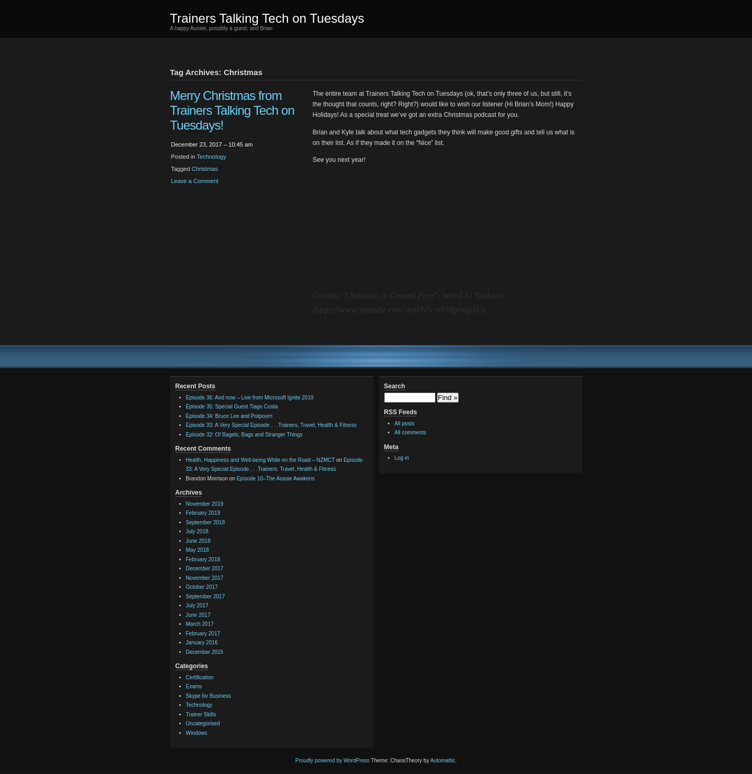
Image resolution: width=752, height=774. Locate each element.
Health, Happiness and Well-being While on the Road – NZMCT (260, 460)
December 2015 (205, 652)
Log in (402, 458)
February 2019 (203, 513)
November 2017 (205, 578)
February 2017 (203, 633)
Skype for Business (208, 696)
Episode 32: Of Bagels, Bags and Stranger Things (244, 435)
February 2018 (203, 559)
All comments (410, 432)
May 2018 (197, 550)
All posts (405, 423)
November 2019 (205, 504)
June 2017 (198, 615)
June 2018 (198, 541)
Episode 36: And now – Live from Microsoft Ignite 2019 (250, 397)
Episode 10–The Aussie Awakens (276, 478)
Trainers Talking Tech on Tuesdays (267, 18)
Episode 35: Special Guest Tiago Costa (232, 406)
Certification (200, 677)
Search (394, 386)
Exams (194, 686)
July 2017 (197, 605)
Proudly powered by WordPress (332, 760)
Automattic (442, 760)
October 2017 (202, 587)
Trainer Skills (201, 714)
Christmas (205, 169)
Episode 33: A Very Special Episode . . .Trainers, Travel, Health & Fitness (271, 425)
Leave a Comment (195, 181)
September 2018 (205, 522)
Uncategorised (203, 723)
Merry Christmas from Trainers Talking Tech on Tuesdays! (232, 110)
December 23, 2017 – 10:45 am (212, 144)
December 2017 (205, 568)
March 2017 (200, 624)
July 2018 (197, 531)
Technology (211, 156)
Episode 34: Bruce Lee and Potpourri (229, 416)
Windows (197, 733)
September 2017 (205, 596)
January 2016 (202, 642)
